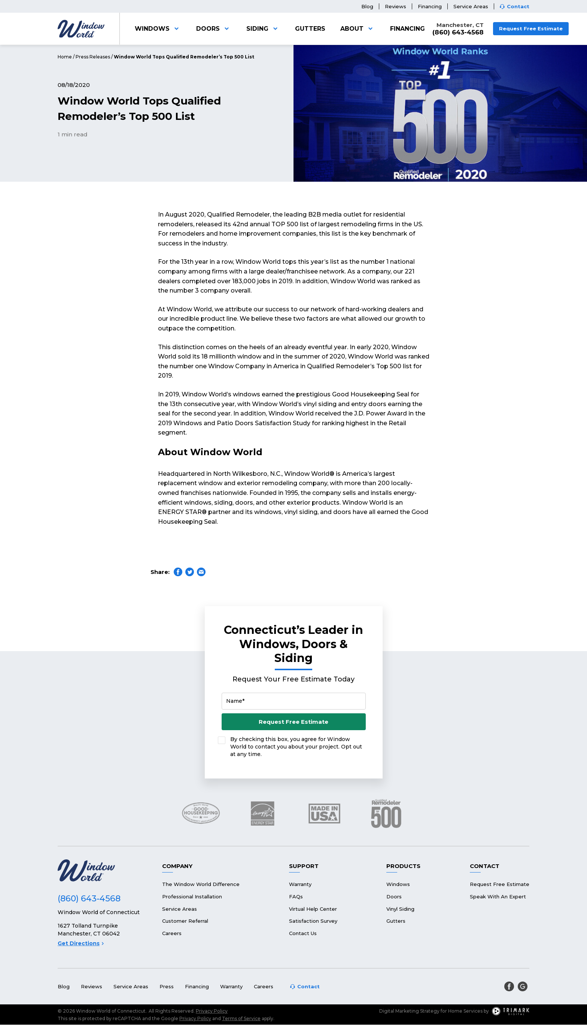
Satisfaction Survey (313, 921)
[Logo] (81, 29)
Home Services (465, 1011)
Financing (430, 6)
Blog (367, 6)
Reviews (395, 6)
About (357, 28)
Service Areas (470, 6)
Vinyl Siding (400, 909)
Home (65, 57)
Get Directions (81, 943)
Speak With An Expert (498, 896)
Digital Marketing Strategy (409, 1011)
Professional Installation (192, 896)
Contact (518, 6)
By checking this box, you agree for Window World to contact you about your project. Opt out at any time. (296, 746)
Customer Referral (185, 921)
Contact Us (303, 933)
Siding (263, 28)
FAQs (296, 896)
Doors (213, 28)
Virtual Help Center (313, 909)
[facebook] (509, 986)
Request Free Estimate (531, 28)
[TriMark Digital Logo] (510, 1011)
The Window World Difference (201, 884)
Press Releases (93, 57)
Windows (158, 28)
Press (166, 986)
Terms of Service (241, 1018)
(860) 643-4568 (458, 32)
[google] (522, 986)
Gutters (310, 28)
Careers (172, 933)
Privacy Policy (212, 1011)
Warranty (300, 884)
